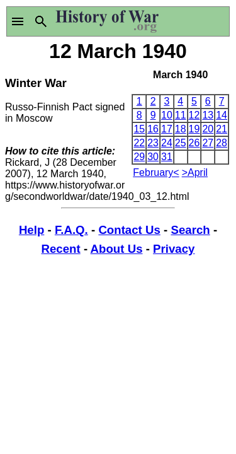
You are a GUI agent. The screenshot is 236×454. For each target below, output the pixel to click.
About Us (117, 248)
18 (180, 129)
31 (166, 156)
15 (139, 129)
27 (207, 142)
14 (221, 115)
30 (153, 156)
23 (153, 142)
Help (31, 229)
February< (156, 172)
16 (153, 129)
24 (166, 142)
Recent (61, 248)
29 (139, 156)
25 (180, 142)
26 (194, 142)
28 (221, 142)
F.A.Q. (71, 229)
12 (194, 115)
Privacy (173, 248)
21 (221, 129)
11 (180, 115)
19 (194, 129)
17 (166, 129)
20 (207, 129)
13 (207, 115)
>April (195, 172)
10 (166, 115)
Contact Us (129, 229)
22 (139, 142)
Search (190, 229)
